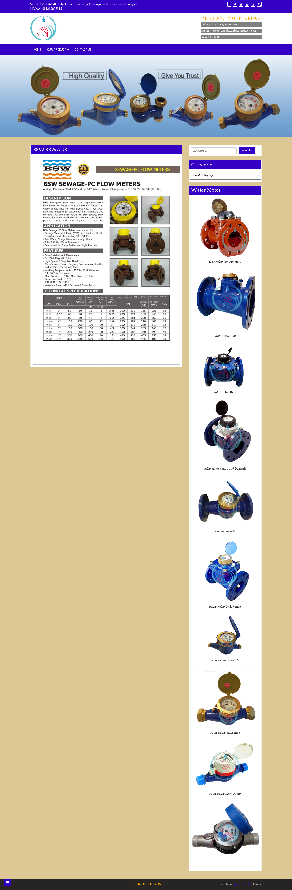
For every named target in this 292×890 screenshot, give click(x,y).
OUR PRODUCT (56, 49)
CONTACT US (83, 49)
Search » (247, 150)
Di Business (243, 884)
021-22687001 (49, 4)
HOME (37, 49)
